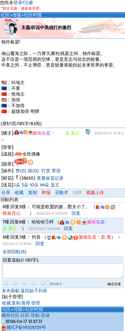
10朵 (34, 185)
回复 (75, 213)
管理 (35, 303)
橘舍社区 (10, 315)
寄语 (56, 171)
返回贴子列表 (33, 291)
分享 (5, 193)
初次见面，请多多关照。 (23, 9)
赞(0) (21, 171)
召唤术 (61, 193)
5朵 (25, 185)
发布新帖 (11, 291)
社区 (5, 15)
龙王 (54, 185)
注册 (28, 3)
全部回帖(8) (15, 252)
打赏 (45, 171)
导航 (35, 315)
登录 (17, 3)
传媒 (16, 15)
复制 (32, 193)
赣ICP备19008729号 (23, 328)
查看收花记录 (50, 178)
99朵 (44, 185)
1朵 (17, 185)
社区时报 (33, 15)
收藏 (19, 193)
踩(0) (33, 171)
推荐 (25, 303)
